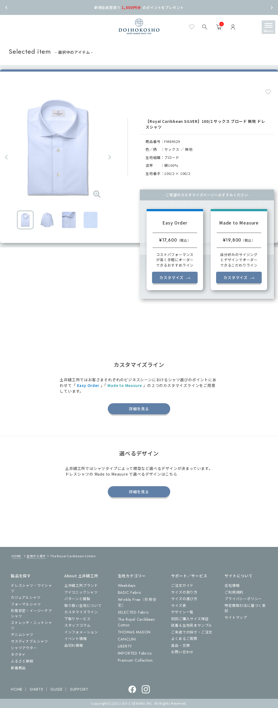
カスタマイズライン (81, 611)
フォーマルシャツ (26, 604)
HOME (16, 556)
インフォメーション (81, 632)
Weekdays (126, 585)
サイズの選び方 (184, 598)
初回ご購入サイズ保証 (189, 618)
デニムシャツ (22, 634)
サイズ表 (178, 605)
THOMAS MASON (134, 632)
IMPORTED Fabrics (135, 653)
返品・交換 (180, 645)
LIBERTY (125, 646)
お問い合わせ (182, 651)
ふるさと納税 (22, 661)
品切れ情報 (73, 645)
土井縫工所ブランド (81, 585)
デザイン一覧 (182, 611)
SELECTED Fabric (133, 612)
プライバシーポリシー (243, 598)
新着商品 (18, 667)
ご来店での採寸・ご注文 (191, 632)
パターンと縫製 (77, 598)
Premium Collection (135, 660)
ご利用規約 (234, 592)
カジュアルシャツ (25, 597)
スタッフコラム (77, 625)
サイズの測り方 (184, 592)
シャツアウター (24, 647)
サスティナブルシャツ (29, 641)
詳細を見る (139, 408)
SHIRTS (36, 689)
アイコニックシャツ (81, 592)
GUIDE (56, 689)
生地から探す (36, 556)
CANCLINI (127, 639)
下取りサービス (77, 618)
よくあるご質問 (184, 638)
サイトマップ (236, 617)
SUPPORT (79, 689)
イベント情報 (75, 638)
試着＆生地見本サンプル (191, 625)
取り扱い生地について (83, 605)
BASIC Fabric (130, 592)
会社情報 (232, 585)
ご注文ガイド (182, 585)
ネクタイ (18, 654)
